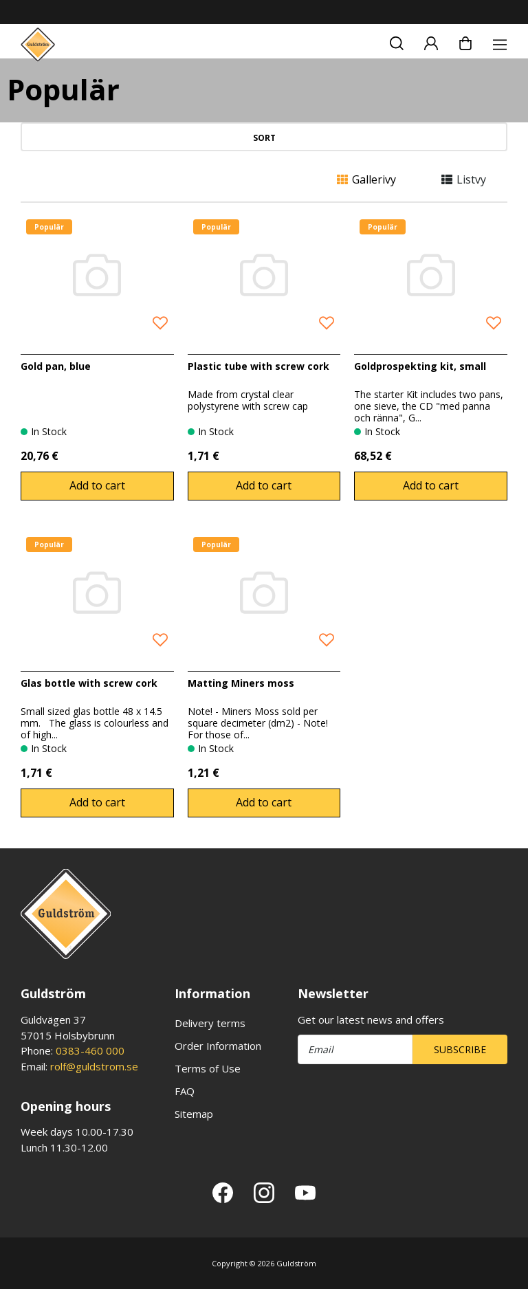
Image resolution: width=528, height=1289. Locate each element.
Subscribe (460, 1049)
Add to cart (97, 485)
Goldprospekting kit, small (420, 366)
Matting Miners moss (241, 683)
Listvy (463, 179)
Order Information (218, 1046)
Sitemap (194, 1114)
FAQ (185, 1091)
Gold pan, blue (56, 366)
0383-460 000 (90, 1050)
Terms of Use (208, 1068)
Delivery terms (210, 1023)
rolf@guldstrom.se (94, 1066)
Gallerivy (366, 179)
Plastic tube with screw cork (258, 366)
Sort (264, 138)
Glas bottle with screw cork (89, 683)
